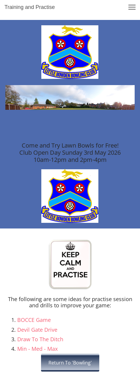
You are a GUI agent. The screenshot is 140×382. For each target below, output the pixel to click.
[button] (132, 7)
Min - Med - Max (37, 348)
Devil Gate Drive (37, 329)
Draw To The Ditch (40, 339)
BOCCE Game (34, 319)
